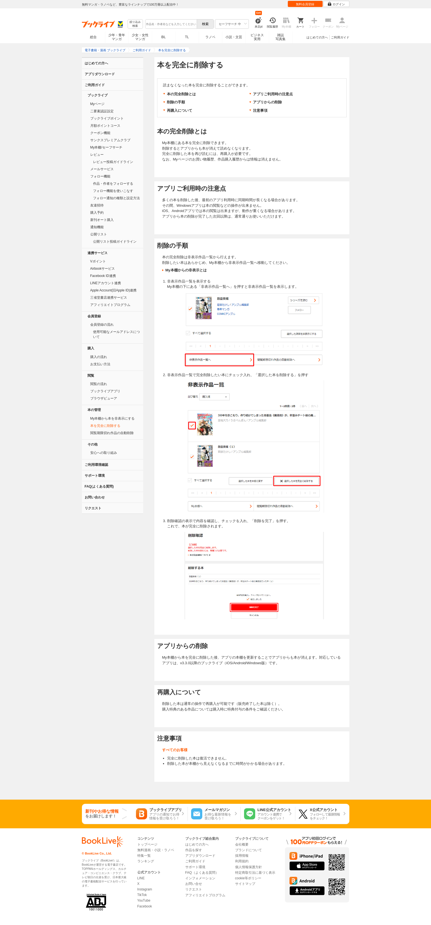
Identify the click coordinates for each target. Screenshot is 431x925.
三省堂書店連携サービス (108, 298)
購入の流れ (98, 357)
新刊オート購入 (102, 220)
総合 (93, 37)
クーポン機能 (100, 133)
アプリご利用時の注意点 (273, 94)
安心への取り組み (103, 453)
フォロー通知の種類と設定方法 (116, 198)
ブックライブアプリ (105, 391)
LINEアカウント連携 (105, 283)
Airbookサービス (102, 269)
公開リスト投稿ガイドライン (115, 242)
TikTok (142, 895)
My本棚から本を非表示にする (112, 418)
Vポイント (98, 261)
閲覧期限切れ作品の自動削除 (112, 433)
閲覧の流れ (98, 384)
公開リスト (98, 234)
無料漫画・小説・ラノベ (155, 850)
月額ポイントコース (105, 126)
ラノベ (210, 37)
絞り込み (135, 24)
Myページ (97, 104)
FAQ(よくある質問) (99, 486)
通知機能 (97, 227)
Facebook (144, 906)
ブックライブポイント (107, 118)
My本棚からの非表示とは (186, 270)
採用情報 (242, 856)
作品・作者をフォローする (113, 184)
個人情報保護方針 (248, 867)
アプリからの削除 (267, 102)
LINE (141, 878)
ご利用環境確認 (96, 465)
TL (187, 37)
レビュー (97, 155)
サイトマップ (245, 884)
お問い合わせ (95, 497)
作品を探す (193, 850)
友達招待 (97, 205)
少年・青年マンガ (116, 37)
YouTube (143, 900)
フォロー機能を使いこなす (113, 191)
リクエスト (93, 508)
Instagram (144, 889)
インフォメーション (200, 878)
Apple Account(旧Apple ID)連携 (113, 290)
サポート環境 (95, 476)
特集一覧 (144, 856)
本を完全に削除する (105, 426)
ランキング (145, 861)
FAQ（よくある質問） (202, 873)
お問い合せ (193, 884)
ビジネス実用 (257, 37)
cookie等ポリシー (248, 878)
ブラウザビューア (103, 398)
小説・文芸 (233, 37)
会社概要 (242, 844)
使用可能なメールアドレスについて (116, 334)
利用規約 (242, 861)
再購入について (179, 110)
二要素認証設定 (102, 111)
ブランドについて (248, 850)
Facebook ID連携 (103, 276)
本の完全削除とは (181, 94)
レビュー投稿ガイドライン (113, 162)
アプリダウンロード (100, 74)
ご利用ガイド (340, 37)
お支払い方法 (100, 364)
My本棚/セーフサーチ (106, 147)
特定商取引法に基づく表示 (255, 873)
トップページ (147, 844)
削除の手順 (176, 102)
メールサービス (102, 169)
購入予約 (97, 213)
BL (163, 37)
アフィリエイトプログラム (110, 305)
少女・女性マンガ (140, 37)
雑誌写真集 (281, 37)
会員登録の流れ (102, 325)
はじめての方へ (317, 37)
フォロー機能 (100, 176)
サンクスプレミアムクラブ (110, 140)
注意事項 (260, 110)
